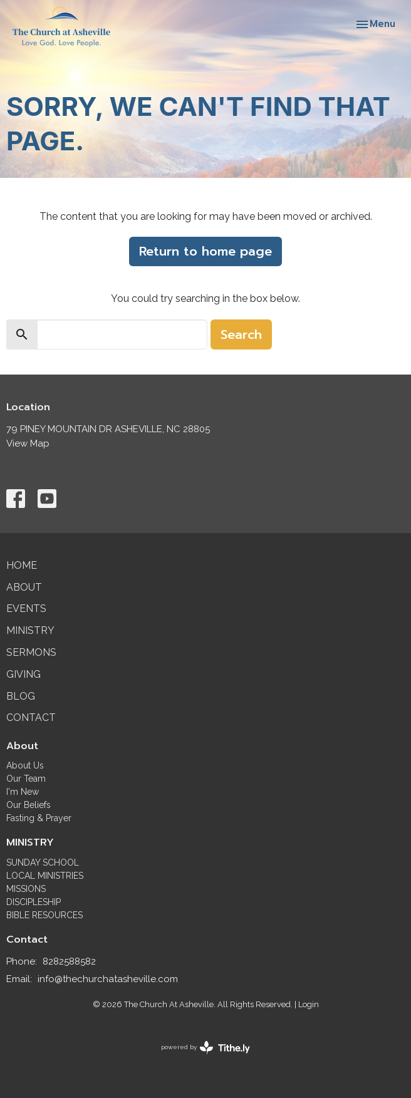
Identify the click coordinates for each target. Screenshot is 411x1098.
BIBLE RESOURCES (44, 915)
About (24, 587)
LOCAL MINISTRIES (44, 876)
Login (308, 1004)
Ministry (30, 630)
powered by (205, 1047)
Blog (20, 696)
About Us (25, 765)
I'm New (22, 792)
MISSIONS (26, 889)
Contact (31, 717)
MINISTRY (30, 842)
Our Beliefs (28, 805)
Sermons (31, 652)
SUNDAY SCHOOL (42, 862)
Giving (23, 674)
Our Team (26, 779)
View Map (27, 443)
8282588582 (69, 961)
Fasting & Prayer (38, 818)
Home (21, 565)
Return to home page (205, 251)
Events (26, 608)
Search (241, 334)
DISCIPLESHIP (33, 902)
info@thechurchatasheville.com (108, 979)
